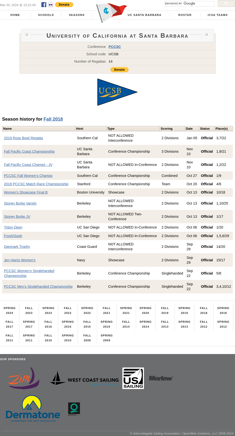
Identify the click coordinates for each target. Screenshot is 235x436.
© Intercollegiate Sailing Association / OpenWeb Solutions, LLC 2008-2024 (182, 433)
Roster (185, 14)
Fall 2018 (53, 119)
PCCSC (115, 47)
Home (15, 14)
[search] (189, 3)
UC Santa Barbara (145, 14)
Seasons (77, 14)
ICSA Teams (218, 14)
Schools (46, 14)
